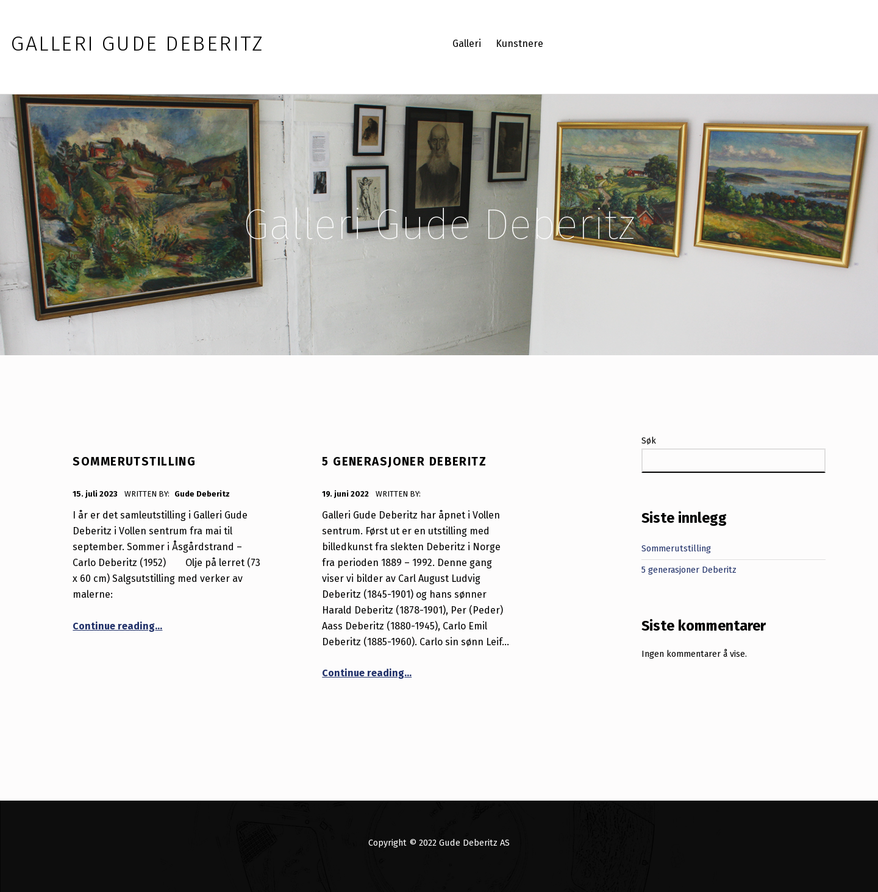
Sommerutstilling (134, 462)
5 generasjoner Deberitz (404, 462)
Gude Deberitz (202, 493)
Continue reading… (117, 626)
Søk (648, 440)
